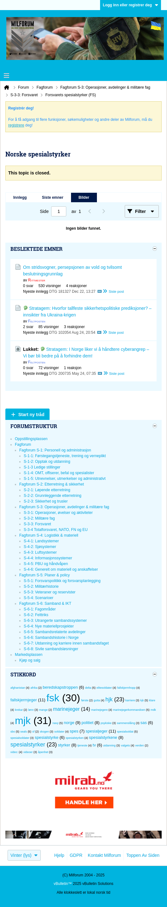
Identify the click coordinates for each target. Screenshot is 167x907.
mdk (153, 709)
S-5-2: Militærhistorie (41, 586)
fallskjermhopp (126, 687)
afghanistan (17, 687)
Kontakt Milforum (104, 855)
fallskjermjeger (23, 700)
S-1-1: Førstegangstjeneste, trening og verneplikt (65, 456)
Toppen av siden (142, 855)
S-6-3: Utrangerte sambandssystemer (55, 620)
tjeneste (82, 745)
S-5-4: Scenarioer (38, 598)
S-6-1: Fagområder (40, 609)
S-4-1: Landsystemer (41, 541)
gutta (97, 700)
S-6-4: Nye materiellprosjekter (49, 626)
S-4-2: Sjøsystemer (40, 547)
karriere (130, 700)
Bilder (84, 197)
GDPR (76, 855)
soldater (59, 731)
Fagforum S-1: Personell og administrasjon (55, 450)
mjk (23, 720)
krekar (19, 709)
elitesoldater (104, 687)
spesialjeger (96, 731)
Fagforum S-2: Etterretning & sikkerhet (51, 484)
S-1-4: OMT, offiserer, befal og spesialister (59, 473)
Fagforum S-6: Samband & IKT (45, 603)
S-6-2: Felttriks (36, 615)
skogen (44, 731)
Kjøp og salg (29, 660)
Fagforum (23, 444)
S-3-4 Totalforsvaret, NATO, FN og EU (56, 529)
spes (74, 731)
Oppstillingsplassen (31, 439)
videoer (28, 752)
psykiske (106, 723)
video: (14, 752)
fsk (52, 698)
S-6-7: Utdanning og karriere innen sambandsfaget (66, 643)
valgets (125, 745)
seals (23, 731)
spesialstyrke (46, 737)
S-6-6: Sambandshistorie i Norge (51, 637)
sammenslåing (126, 723)
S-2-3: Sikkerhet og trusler (46, 501)
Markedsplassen (28, 654)
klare (152, 700)
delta (88, 687)
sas (143, 722)
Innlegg (20, 197)
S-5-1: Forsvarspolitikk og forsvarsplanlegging (62, 581)
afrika (33, 687)
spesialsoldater (19, 737)
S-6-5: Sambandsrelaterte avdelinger (55, 632)
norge (69, 722)
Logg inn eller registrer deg (130, 5)
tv (94, 745)
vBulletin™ (63, 883)
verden (139, 745)
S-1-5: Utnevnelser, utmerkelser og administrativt (64, 478)
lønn (31, 709)
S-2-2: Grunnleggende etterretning (52, 495)
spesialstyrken (75, 737)
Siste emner (52, 197)
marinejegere (99, 709)
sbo (12, 731)
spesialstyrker (27, 744)
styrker (64, 745)
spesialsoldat (125, 731)
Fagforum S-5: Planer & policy (44, 575)
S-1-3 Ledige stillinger (42, 467)
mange (43, 709)
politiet (87, 722)
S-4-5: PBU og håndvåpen (46, 564)
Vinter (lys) (24, 855)
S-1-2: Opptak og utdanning (47, 461)
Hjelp (59, 855)
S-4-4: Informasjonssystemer (48, 558)
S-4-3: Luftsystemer (40, 552)
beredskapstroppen (60, 687)
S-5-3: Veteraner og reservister (49, 592)
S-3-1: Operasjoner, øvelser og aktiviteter (58, 512)
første (84, 700)
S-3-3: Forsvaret (37, 524)
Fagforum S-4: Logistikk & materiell (48, 535)
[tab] (20, 198)
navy (55, 723)
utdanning (109, 745)
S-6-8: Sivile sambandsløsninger (51, 649)
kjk (142, 700)
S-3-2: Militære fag (39, 518)
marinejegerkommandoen (129, 709)
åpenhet (43, 752)
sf (33, 731)
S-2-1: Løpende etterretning (47, 490)
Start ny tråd (31, 414)
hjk (109, 699)
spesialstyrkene (103, 737)
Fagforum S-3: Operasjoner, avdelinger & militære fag (64, 507)
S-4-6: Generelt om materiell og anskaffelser (61, 569)
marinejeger (66, 709)
